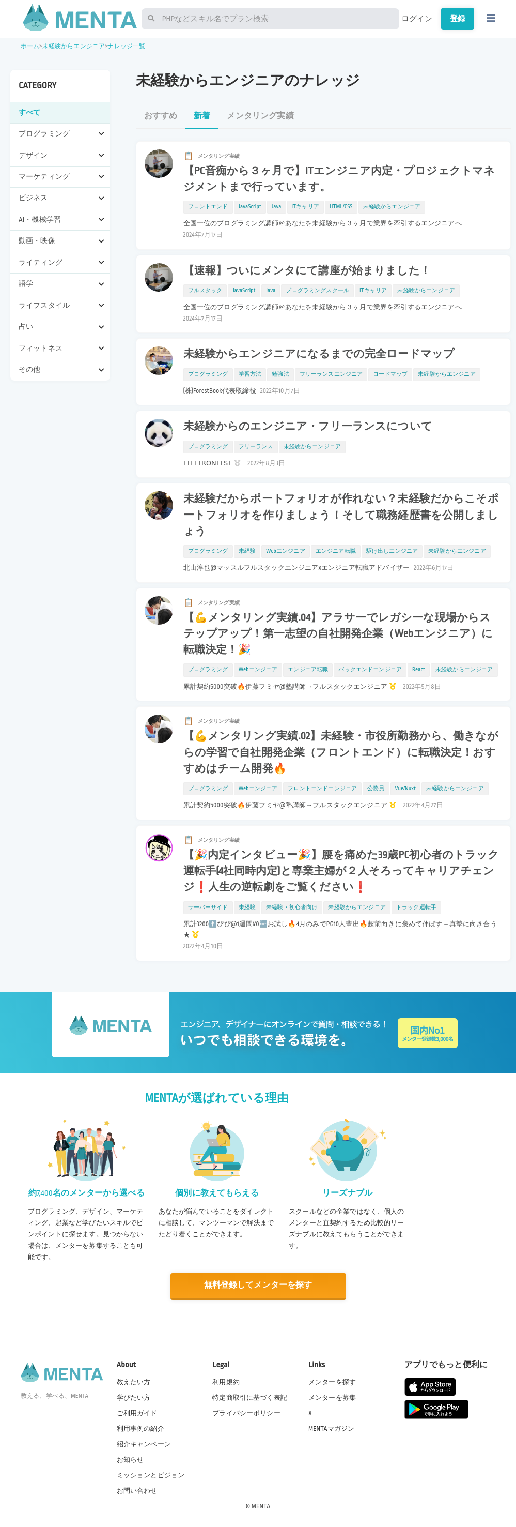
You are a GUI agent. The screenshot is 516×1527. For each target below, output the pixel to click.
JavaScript (250, 207)
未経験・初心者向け (292, 907)
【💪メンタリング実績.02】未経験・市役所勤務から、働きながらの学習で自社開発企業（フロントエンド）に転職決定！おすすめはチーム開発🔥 (340, 752)
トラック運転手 (416, 907)
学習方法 (250, 374)
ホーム (30, 46)
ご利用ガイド (137, 1412)
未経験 (247, 551)
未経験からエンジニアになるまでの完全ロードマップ (319, 354)
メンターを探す (332, 1381)
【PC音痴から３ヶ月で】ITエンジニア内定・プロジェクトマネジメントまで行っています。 (339, 179)
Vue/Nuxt (405, 788)
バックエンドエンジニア (370, 670)
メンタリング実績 (260, 116)
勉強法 (280, 374)
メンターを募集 (332, 1397)
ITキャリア (305, 207)
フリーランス (256, 447)
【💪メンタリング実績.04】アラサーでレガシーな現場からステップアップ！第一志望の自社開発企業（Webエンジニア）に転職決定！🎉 (338, 634)
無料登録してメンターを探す (258, 1285)
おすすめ (161, 116)
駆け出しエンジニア (392, 551)
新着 (202, 116)
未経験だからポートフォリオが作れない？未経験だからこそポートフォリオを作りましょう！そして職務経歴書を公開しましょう (341, 515)
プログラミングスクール (317, 291)
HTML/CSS (341, 207)
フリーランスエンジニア (331, 374)
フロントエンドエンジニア (322, 788)
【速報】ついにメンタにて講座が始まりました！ (307, 271)
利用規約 (226, 1381)
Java (277, 207)
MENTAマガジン (331, 1428)
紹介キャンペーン (144, 1443)
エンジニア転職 (336, 551)
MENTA (261, 1505)
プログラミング (208, 374)
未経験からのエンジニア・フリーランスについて (307, 426)
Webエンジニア (285, 551)
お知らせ (130, 1459)
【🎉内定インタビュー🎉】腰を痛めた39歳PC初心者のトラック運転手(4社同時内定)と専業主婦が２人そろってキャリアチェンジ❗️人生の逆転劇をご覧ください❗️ (341, 871)
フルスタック (205, 291)
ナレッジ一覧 (126, 46)
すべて (29, 112)
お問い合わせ (137, 1490)
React (418, 670)
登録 (457, 18)
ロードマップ (390, 374)
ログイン (417, 18)
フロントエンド (208, 207)
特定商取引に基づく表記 (249, 1397)
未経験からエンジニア (73, 46)
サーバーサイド (208, 907)
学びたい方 (134, 1397)
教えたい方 (134, 1381)
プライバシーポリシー (246, 1412)
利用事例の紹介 (140, 1428)
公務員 (375, 788)
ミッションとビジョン (151, 1474)
